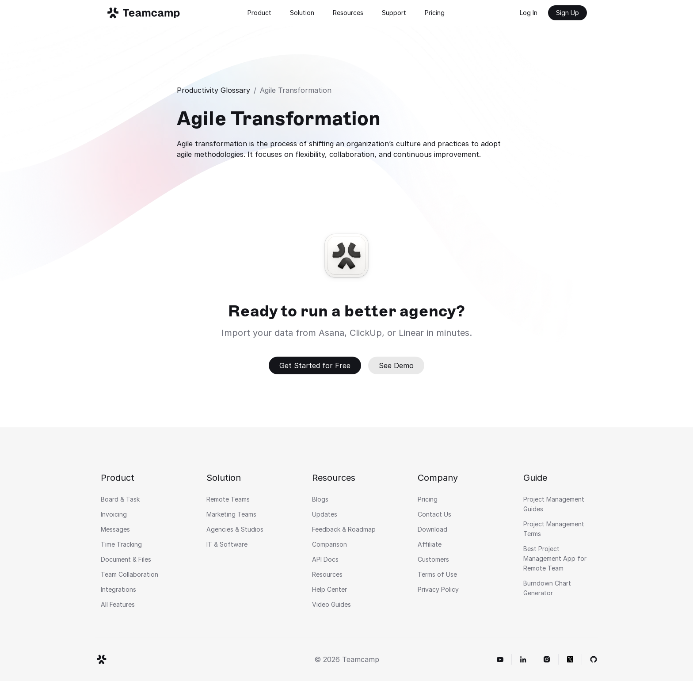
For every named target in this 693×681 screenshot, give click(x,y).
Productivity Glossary (213, 90)
